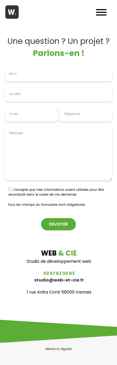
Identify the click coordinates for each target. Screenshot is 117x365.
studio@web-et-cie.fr (59, 280)
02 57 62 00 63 (59, 274)
